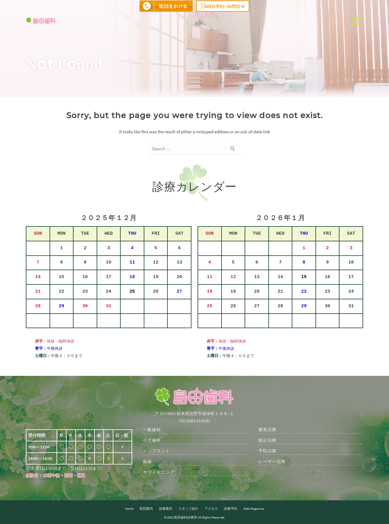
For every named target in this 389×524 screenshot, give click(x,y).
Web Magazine (253, 508)
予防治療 (267, 451)
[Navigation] (355, 21)
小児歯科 (152, 440)
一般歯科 (152, 429)
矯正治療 (267, 440)
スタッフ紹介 (188, 508)
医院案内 (146, 508)
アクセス (211, 508)
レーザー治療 (272, 461)
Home (129, 508)
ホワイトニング (159, 472)
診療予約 (230, 508)
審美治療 (267, 429)
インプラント (156, 451)
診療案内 (165, 508)
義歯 (147, 461)
